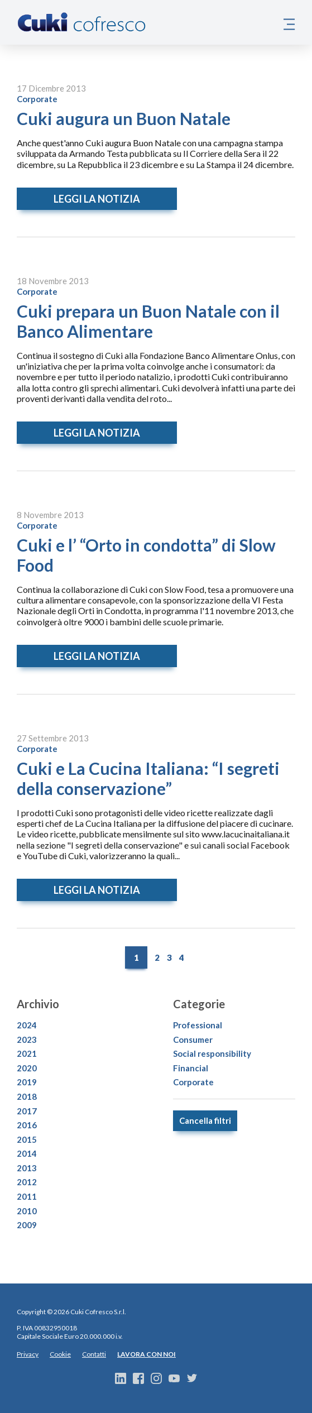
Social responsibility (212, 1053)
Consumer (193, 1039)
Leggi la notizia (97, 199)
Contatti (94, 1354)
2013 (27, 1168)
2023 (27, 1039)
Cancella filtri (205, 1120)
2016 (27, 1125)
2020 (27, 1068)
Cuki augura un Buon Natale (124, 118)
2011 (27, 1196)
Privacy (28, 1354)
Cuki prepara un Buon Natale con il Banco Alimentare (148, 321)
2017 (27, 1111)
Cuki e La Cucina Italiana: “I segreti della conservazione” (148, 778)
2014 (27, 1153)
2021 (27, 1053)
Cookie (60, 1354)
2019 (27, 1082)
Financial (190, 1068)
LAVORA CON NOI (146, 1354)
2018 (27, 1096)
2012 (27, 1182)
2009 (27, 1225)
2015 (27, 1139)
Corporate (37, 99)
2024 (27, 1025)
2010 (27, 1211)
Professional (197, 1025)
